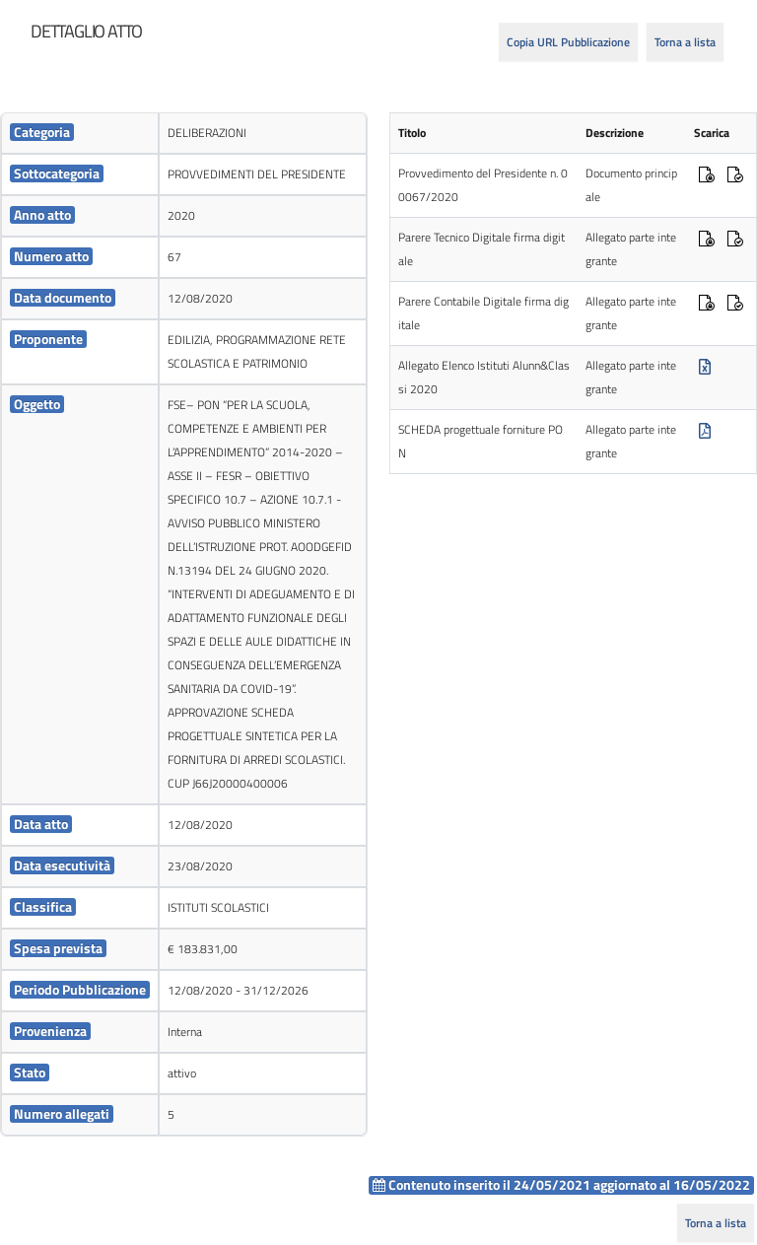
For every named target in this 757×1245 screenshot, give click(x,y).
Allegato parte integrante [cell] (630, 249)
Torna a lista (685, 42)
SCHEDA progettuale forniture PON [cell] (480, 441)
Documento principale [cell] (631, 185)
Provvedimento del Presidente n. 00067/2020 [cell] (483, 185)
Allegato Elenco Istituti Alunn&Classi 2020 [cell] (484, 377)
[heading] (86, 31)
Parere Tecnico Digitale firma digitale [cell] (481, 249)
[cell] (80, 133)
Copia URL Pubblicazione (568, 42)
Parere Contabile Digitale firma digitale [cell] (483, 313)
